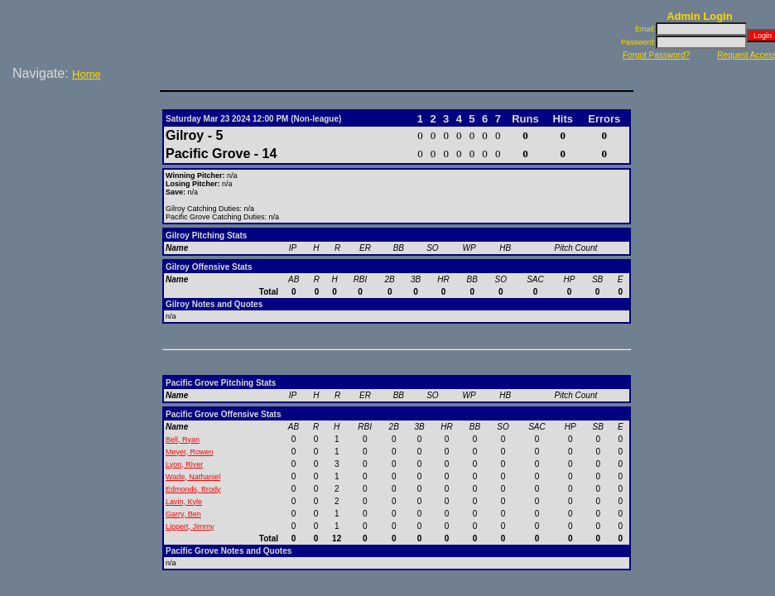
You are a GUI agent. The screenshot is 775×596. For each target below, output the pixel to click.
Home (86, 74)
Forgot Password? (656, 55)
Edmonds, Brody (193, 489)
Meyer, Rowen (190, 452)
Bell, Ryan (183, 439)
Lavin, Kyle (184, 501)
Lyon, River (184, 464)
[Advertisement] (82, 140)
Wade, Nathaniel (193, 477)
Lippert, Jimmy (190, 526)
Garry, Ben (183, 514)
